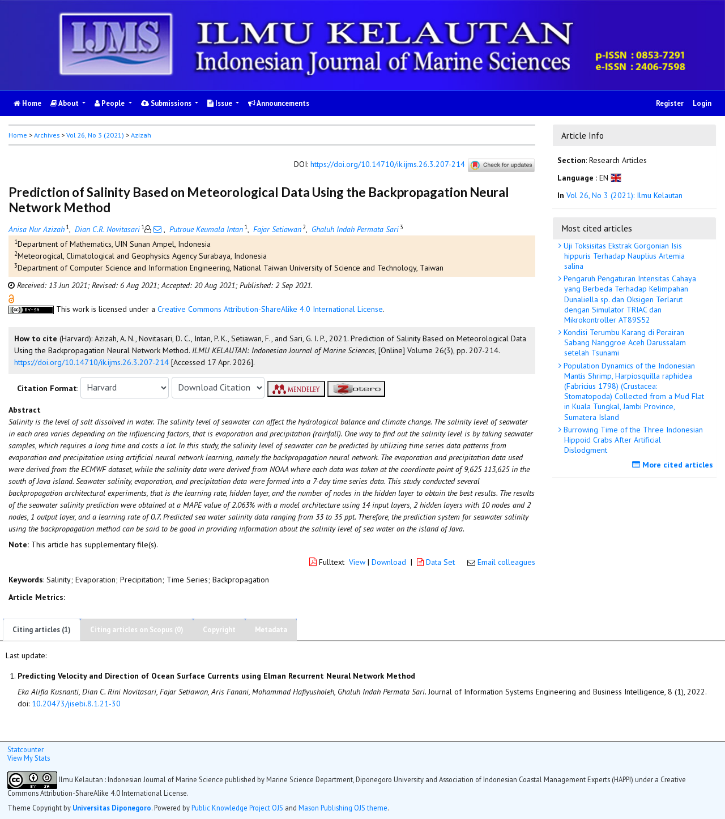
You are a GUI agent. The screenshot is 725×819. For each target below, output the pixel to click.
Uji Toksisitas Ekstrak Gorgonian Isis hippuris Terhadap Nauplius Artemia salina (623, 256)
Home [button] (17, 135)
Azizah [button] (141, 135)
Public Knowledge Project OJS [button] (237, 807)
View (357, 562)
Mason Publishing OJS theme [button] (342, 807)
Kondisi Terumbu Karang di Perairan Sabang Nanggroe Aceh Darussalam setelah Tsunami (623, 342)
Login (702, 103)
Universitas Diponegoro (111, 807)
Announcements (278, 103)
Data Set (437, 562)
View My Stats (28, 757)
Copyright (219, 629)
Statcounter (25, 749)
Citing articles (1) (41, 629)
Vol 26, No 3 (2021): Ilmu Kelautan (624, 195)
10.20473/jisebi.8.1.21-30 (76, 703)
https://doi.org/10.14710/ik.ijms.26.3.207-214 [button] (91, 362)
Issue (220, 103)
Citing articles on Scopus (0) (137, 629)
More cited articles (674, 465)
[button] (11, 298)
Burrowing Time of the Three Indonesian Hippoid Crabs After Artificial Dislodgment (632, 439)
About (65, 103)
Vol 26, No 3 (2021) (95, 135)
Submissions (167, 103)
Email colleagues (506, 562)
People (110, 103)
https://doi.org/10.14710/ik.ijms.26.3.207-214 (387, 164)
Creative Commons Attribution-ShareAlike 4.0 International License (270, 309)
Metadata (271, 629)
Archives (46, 135)
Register (670, 103)
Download (389, 562)
